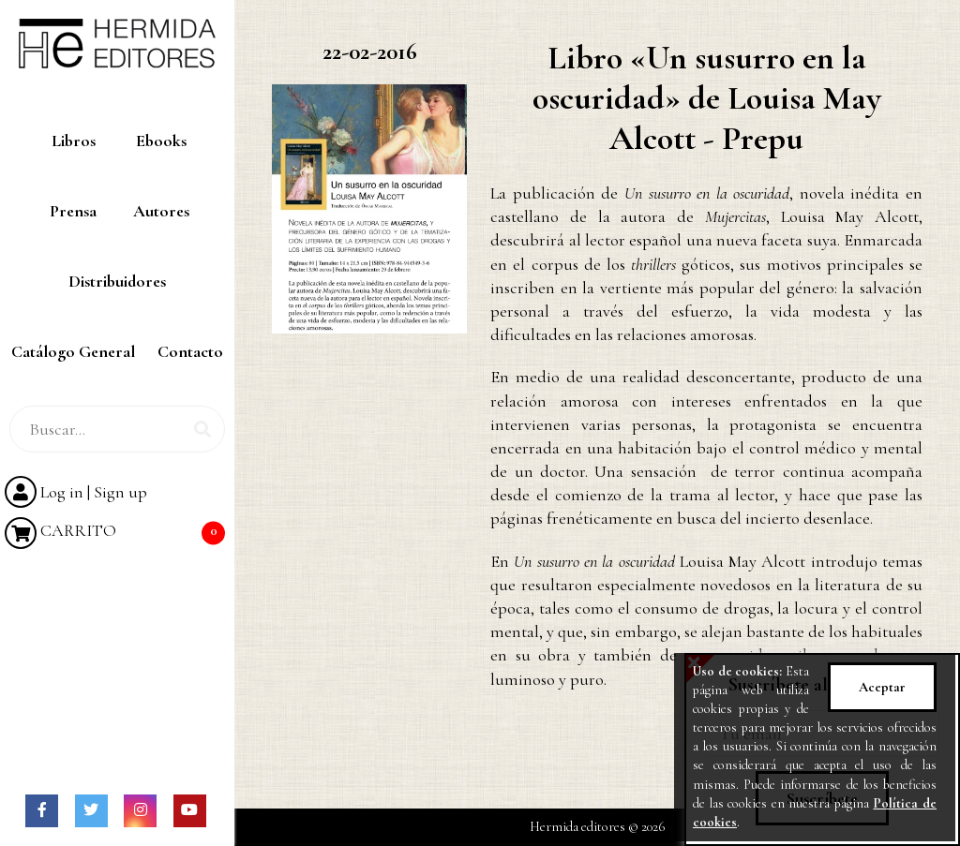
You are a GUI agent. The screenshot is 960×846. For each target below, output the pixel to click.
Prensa (73, 210)
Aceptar (882, 687)
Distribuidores (117, 281)
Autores (161, 210)
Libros (74, 140)
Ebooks (161, 140)
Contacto (190, 351)
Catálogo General (73, 351)
